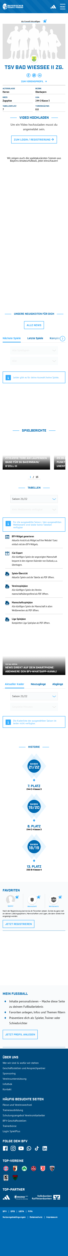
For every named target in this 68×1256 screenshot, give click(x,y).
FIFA (30, 1211)
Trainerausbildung (13, 1110)
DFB (13, 1211)
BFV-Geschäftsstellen (14, 1120)
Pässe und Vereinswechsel (17, 1104)
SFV (5, 1211)
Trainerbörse (9, 1126)
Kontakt (7, 1089)
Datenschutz (36, 1217)
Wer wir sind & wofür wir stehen (21, 1062)
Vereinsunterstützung (15, 1078)
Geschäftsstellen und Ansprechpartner (24, 1068)
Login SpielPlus (11, 1131)
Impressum (51, 1217)
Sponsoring (9, 1073)
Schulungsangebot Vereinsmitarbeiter (24, 1115)
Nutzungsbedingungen (14, 1217)
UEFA (21, 1211)
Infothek (7, 1084)
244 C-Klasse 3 (42, 100)
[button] (28, 75)
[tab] (12, 339)
